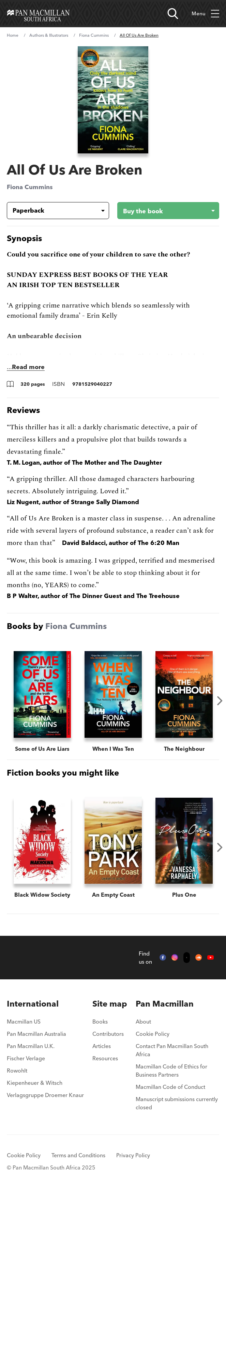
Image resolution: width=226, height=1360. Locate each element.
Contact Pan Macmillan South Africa (172, 1212)
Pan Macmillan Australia (36, 1196)
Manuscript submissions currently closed (177, 1265)
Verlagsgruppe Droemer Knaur (45, 1257)
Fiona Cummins (94, 35)
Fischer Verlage (26, 1220)
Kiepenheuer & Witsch (34, 1245)
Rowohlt (17, 1233)
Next (220, 701)
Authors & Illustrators (48, 35)
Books (100, 1184)
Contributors (108, 1196)
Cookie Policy (152, 1196)
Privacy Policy (133, 1317)
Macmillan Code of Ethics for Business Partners (171, 1233)
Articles (101, 1208)
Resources (105, 1220)
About (143, 1184)
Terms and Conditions (78, 1317)
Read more (28, 367)
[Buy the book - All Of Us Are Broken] (163, 210)
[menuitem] (45, 1166)
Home (12, 35)
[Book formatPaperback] (52, 210)
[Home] (38, 14)
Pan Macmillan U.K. (31, 1208)
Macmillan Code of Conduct (170, 1249)
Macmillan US (24, 1184)
